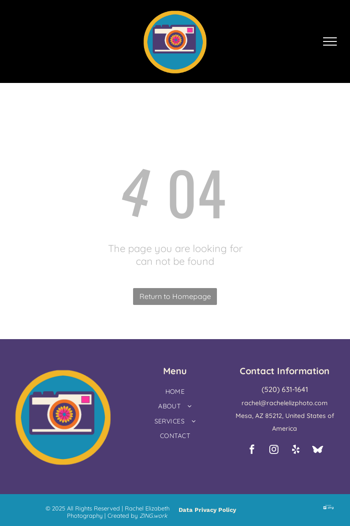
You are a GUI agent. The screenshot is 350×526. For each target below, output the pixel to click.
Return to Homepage (175, 296)
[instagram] (274, 451)
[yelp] (296, 451)
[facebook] (252, 451)
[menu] (330, 41)
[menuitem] (175, 392)
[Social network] (317, 451)
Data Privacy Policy (207, 509)
